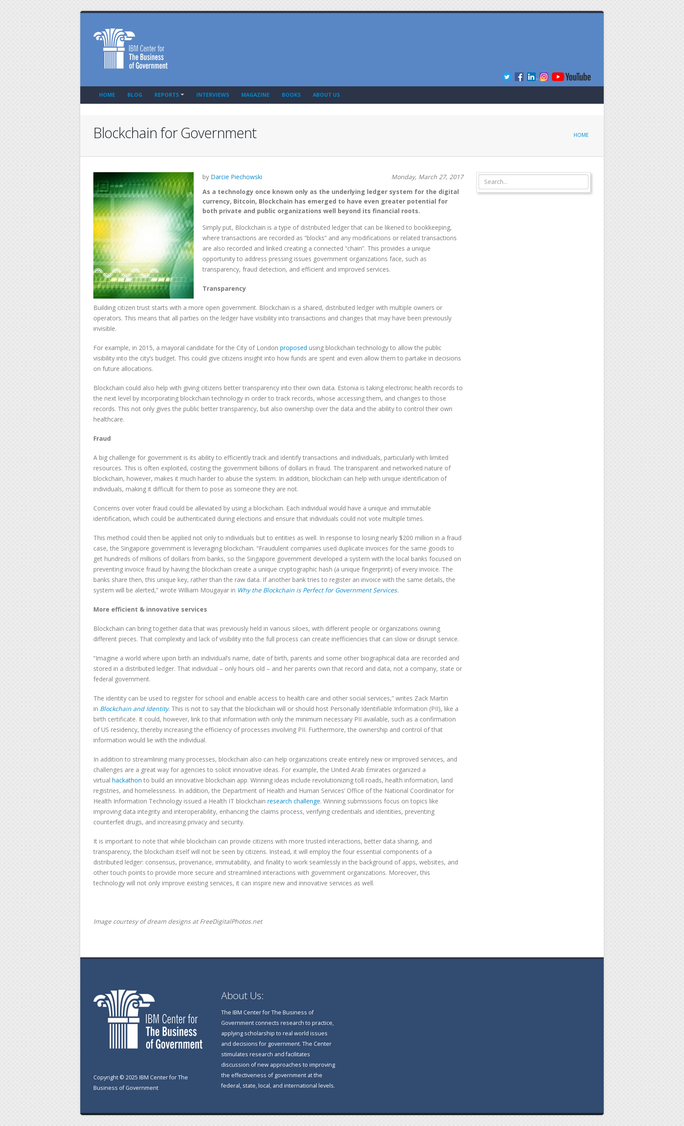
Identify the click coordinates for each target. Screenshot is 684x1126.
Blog (134, 95)
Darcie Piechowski (236, 177)
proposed (293, 348)
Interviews (212, 95)
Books (291, 95)
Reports (166, 95)
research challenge (293, 801)
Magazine (255, 95)
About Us (326, 95)
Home (107, 95)
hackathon (127, 780)
